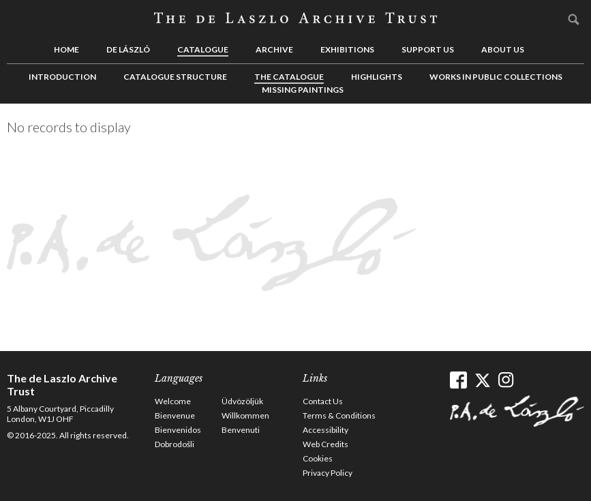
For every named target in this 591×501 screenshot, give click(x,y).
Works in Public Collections (495, 77)
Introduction (62, 77)
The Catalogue (289, 77)
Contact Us (323, 401)
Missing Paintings (303, 90)
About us (502, 49)
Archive (274, 49)
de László (128, 49)
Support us (427, 49)
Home (66, 49)
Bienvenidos (178, 430)
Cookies (318, 458)
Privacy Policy (327, 473)
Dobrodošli (174, 444)
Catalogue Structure (175, 77)
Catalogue (202, 49)
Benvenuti (241, 430)
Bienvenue (175, 415)
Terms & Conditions (339, 415)
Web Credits (325, 444)
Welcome (173, 401)
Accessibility (325, 430)
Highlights (376, 77)
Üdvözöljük (242, 401)
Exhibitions (347, 49)
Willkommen (245, 415)
